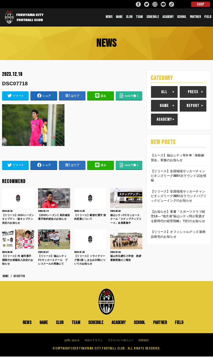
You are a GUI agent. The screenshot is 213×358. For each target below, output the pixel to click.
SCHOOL (181, 18)
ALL (164, 93)
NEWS (109, 18)
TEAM (139, 18)
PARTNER (195, 18)
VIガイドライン (94, 341)
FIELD (207, 18)
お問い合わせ (72, 341)
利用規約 (144, 341)
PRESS (193, 93)
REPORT (193, 106)
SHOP (200, 4)
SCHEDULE (152, 18)
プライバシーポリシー (120, 341)
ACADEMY (167, 18)
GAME (119, 18)
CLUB (129, 18)
